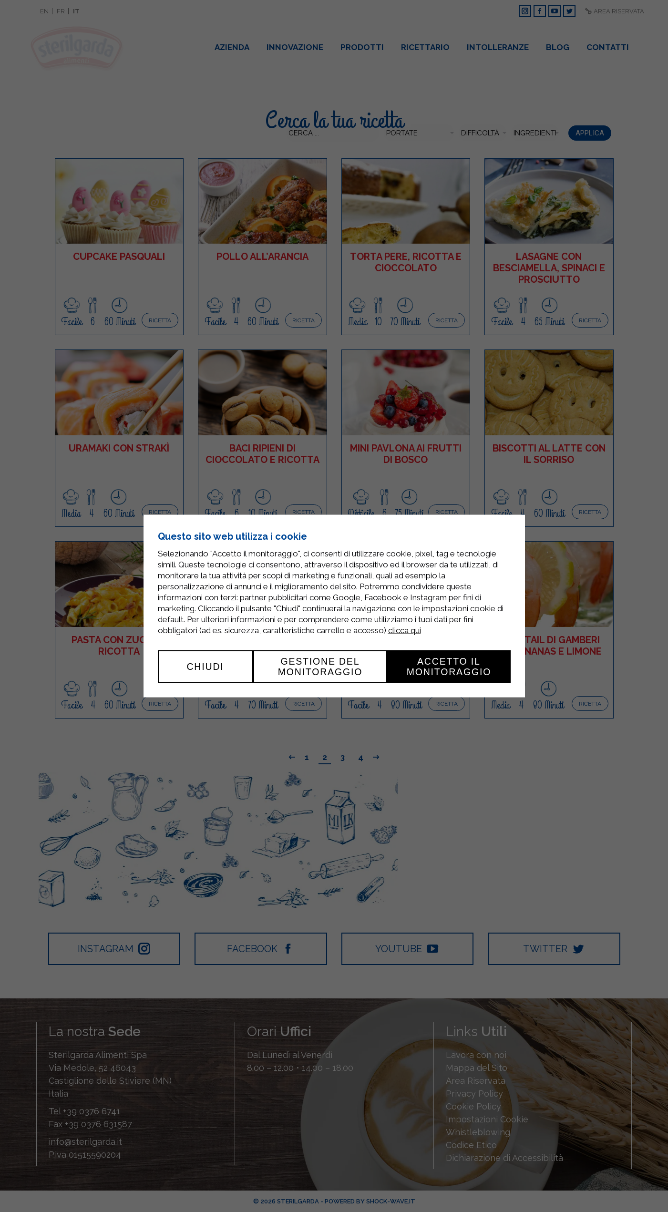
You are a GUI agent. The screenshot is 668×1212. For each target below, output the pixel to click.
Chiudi (205, 666)
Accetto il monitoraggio (449, 666)
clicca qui (404, 630)
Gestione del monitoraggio (320, 666)
